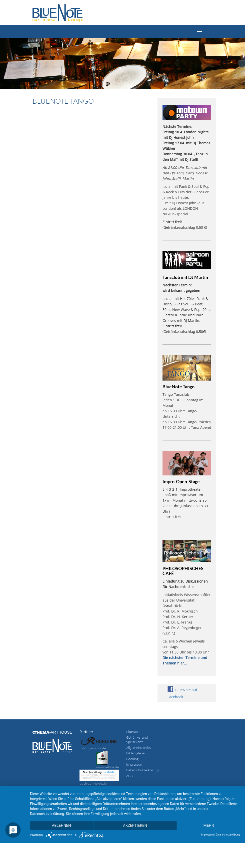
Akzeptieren (135, 826)
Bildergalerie (135, 753)
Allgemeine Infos (138, 747)
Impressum (134, 764)
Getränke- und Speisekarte (137, 739)
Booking (132, 759)
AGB (129, 776)
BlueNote (133, 731)
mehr (209, 826)
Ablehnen (61, 826)
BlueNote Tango (178, 386)
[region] (122, 66)
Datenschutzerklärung (142, 770)
